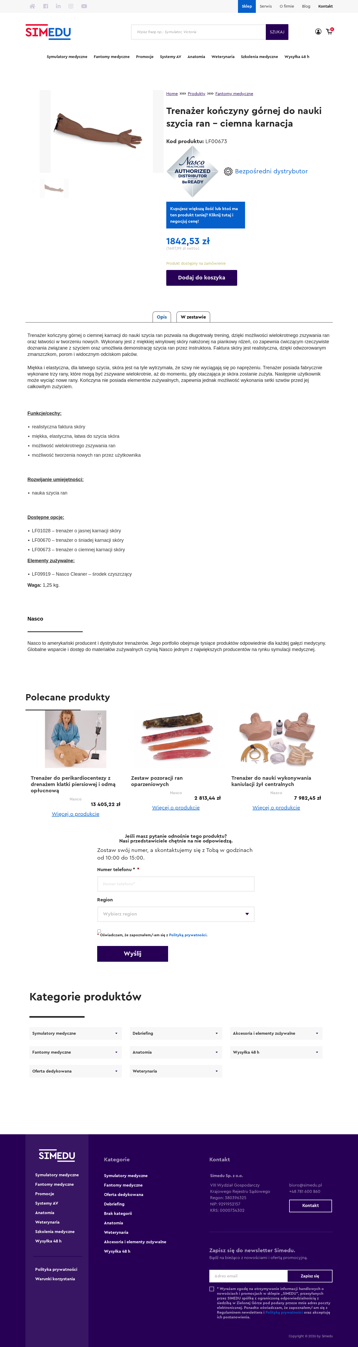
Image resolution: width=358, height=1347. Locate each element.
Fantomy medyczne (112, 57)
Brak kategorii (118, 1213)
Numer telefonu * (118, 869)
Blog (306, 6)
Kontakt (325, 6)
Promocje (145, 57)
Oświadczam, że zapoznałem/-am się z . (152, 935)
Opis (162, 317)
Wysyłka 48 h (296, 57)
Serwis (266, 6)
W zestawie (193, 317)
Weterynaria (223, 57)
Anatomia (196, 57)
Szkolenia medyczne (259, 57)
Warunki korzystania (55, 1279)
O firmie (287, 6)
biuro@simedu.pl (303, 1185)
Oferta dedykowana (52, 1071)
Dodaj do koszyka (201, 278)
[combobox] (176, 914)
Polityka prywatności (56, 1269)
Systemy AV (170, 57)
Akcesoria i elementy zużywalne (264, 1033)
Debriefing (143, 1033)
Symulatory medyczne (67, 57)
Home (172, 94)
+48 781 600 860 (303, 1191)
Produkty (196, 94)
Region (105, 899)
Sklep (247, 6)
